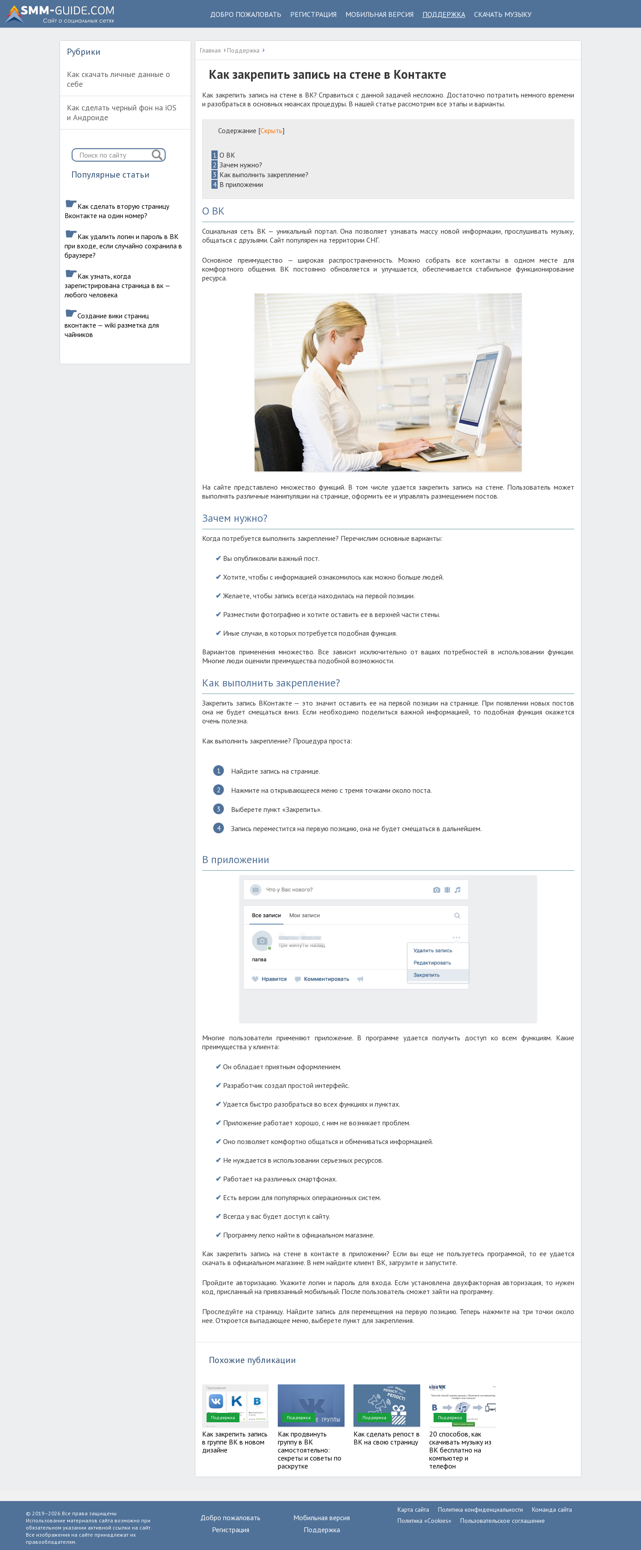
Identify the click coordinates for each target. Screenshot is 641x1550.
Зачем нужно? (236, 164)
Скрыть (271, 130)
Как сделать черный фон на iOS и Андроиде (121, 112)
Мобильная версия (379, 14)
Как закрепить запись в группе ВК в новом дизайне (235, 1441)
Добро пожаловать (245, 14)
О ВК (223, 154)
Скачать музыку (502, 14)
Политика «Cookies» (424, 1521)
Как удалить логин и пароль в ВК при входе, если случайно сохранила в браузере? (123, 246)
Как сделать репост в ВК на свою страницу (386, 1437)
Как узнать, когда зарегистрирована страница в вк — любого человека (117, 285)
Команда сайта (552, 1509)
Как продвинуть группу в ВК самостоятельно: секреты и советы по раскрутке (309, 1449)
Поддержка (443, 14)
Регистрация (313, 14)
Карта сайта (413, 1509)
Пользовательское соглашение (502, 1521)
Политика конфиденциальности (480, 1509)
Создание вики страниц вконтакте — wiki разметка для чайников (112, 325)
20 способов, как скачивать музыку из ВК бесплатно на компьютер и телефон (460, 1449)
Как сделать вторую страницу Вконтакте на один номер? (117, 211)
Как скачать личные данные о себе (118, 79)
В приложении (237, 184)
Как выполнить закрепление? (259, 174)
